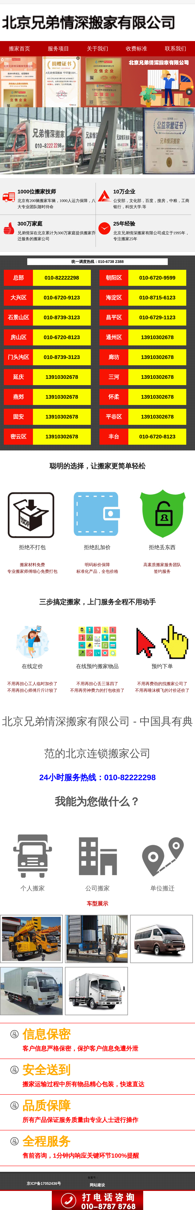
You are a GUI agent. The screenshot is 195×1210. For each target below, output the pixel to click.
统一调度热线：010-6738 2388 (97, 261)
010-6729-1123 (157, 317)
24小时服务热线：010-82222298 (97, 777)
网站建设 (97, 1185)
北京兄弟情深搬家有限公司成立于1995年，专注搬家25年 (151, 236)
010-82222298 (62, 278)
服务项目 (58, 49)
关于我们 (97, 49)
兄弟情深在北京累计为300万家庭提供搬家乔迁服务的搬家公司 (57, 236)
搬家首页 (19, 49)
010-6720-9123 (62, 298)
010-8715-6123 (157, 298)
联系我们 (175, 49)
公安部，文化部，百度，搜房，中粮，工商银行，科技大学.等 (151, 203)
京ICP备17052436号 (44, 1183)
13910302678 (157, 337)
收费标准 (136, 49)
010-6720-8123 (62, 337)
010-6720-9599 (157, 278)
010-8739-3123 (62, 317)
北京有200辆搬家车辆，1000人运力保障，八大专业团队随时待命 (57, 203)
